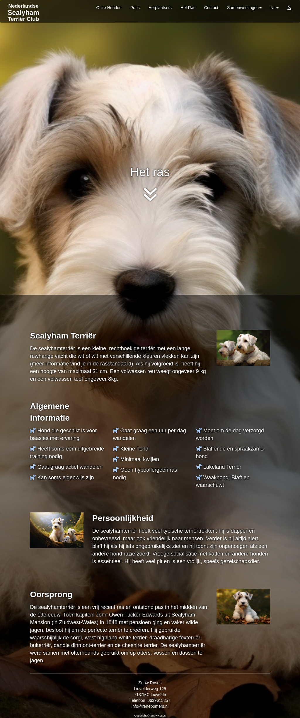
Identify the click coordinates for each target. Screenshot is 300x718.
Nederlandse (23, 6)
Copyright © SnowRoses (150, 715)
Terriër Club (23, 19)
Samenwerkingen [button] (244, 7)
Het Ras (187, 7)
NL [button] (274, 7)
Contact (211, 7)
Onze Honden (108, 7)
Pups (135, 7)
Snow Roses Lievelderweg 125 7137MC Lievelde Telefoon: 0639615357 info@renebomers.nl (150, 694)
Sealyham (23, 12)
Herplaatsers (160, 7)
